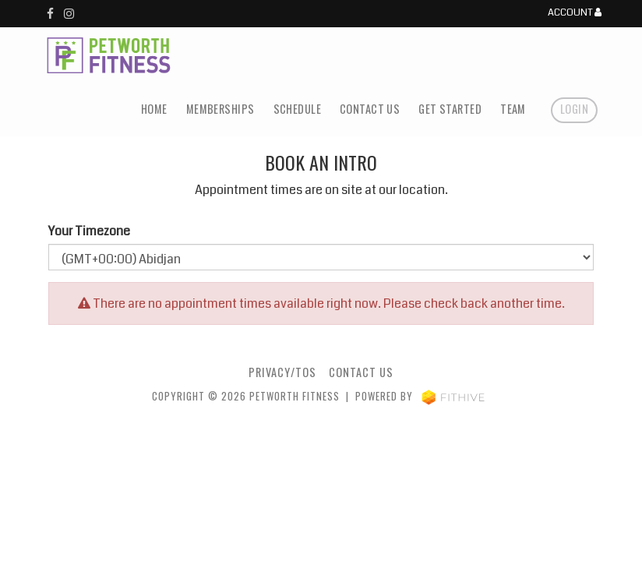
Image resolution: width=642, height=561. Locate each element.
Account (574, 13)
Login (574, 109)
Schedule (297, 109)
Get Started (450, 109)
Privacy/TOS (282, 372)
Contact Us (370, 109)
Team (513, 109)
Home (154, 109)
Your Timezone (89, 231)
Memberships (220, 109)
